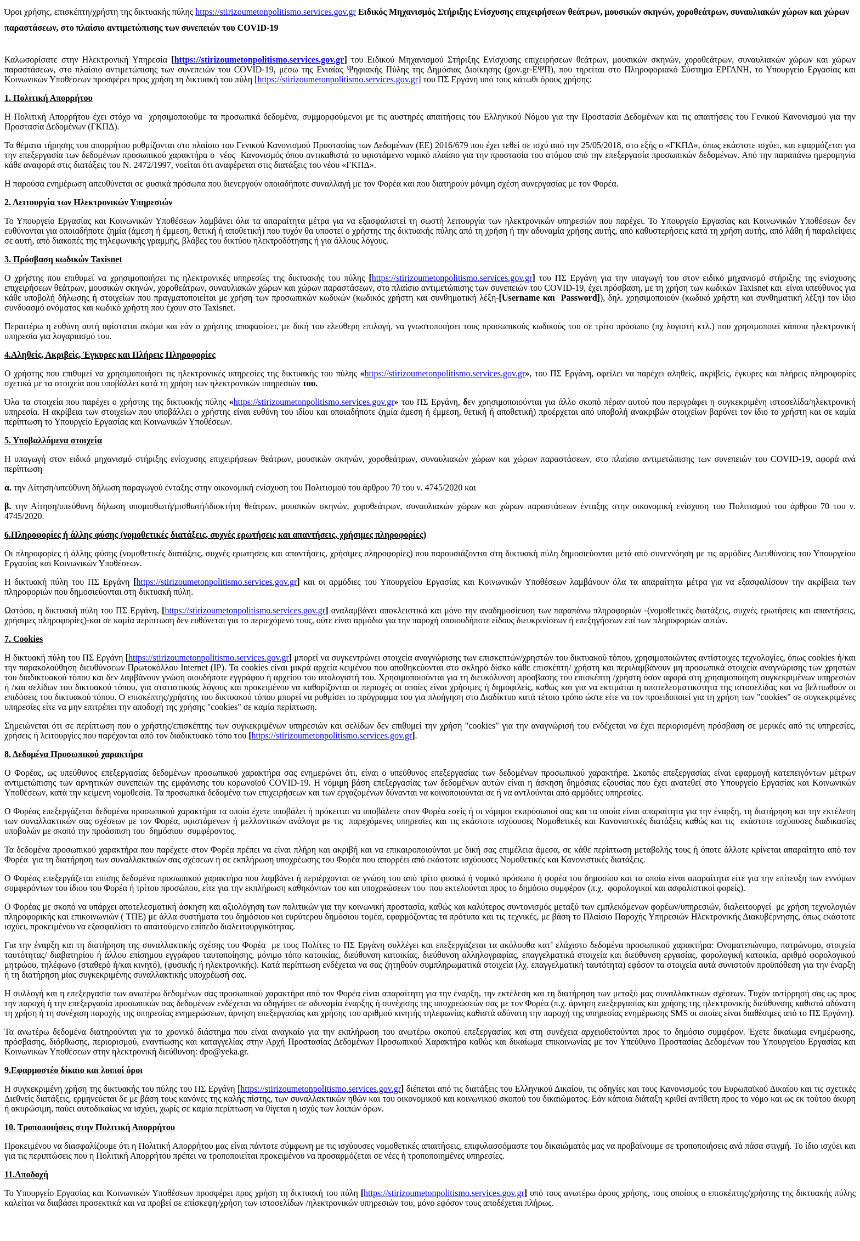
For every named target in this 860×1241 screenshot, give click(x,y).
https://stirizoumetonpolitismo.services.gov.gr (275, 11)
